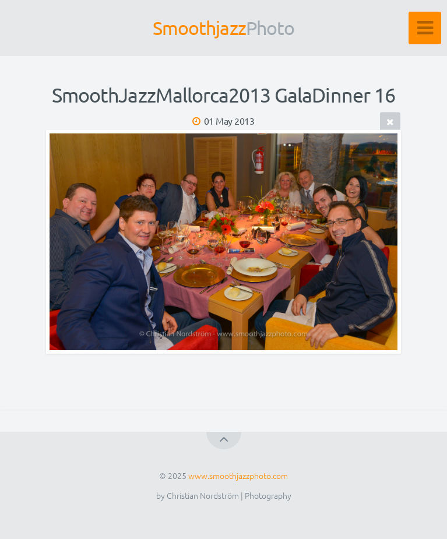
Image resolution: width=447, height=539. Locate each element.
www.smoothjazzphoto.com (238, 475)
